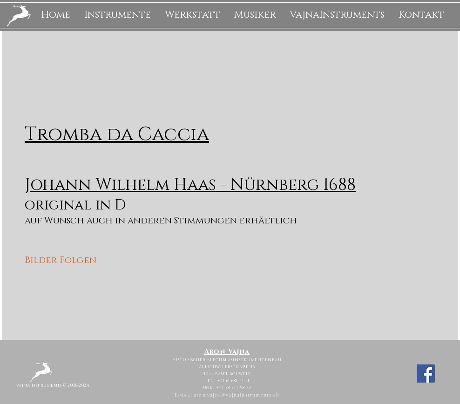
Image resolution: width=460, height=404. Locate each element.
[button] (117, 15)
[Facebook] (426, 373)
